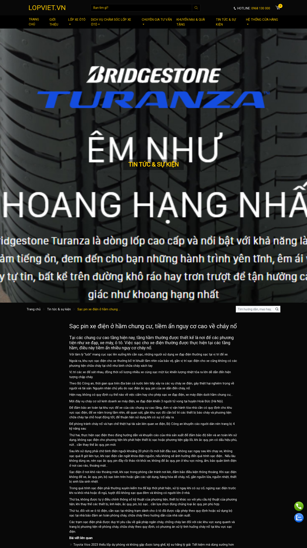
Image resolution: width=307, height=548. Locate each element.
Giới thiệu (53, 22)
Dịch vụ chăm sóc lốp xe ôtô (111, 22)
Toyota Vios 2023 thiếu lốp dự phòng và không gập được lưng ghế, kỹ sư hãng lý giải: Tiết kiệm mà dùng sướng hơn (151, 545)
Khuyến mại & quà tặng (191, 22)
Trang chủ (34, 21)
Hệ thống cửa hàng (262, 21)
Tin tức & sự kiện (226, 22)
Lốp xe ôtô (76, 21)
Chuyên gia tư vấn (157, 21)
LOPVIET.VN (47, 8)
